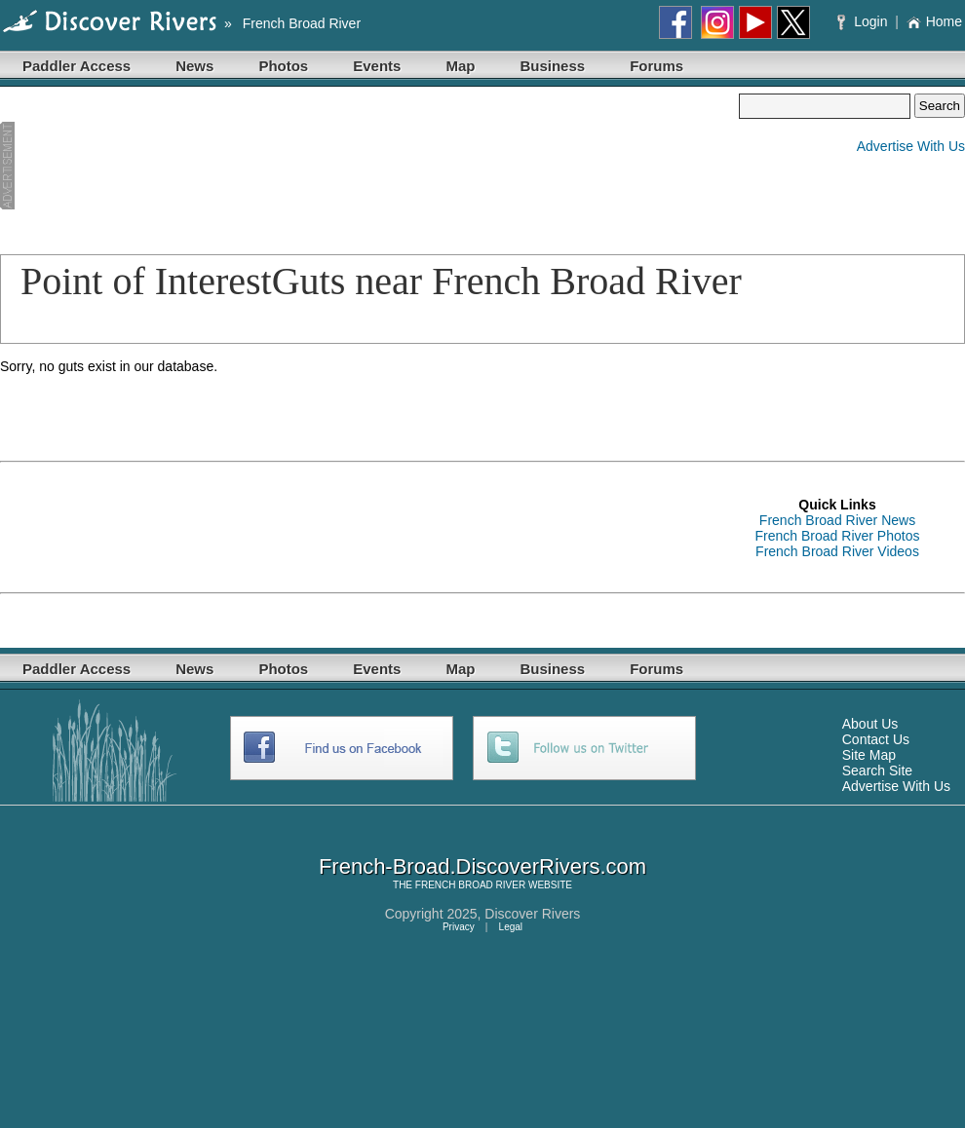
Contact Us (875, 739)
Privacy (459, 926)
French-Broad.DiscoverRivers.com (482, 866)
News (194, 65)
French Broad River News (837, 520)
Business (552, 65)
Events (377, 65)
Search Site (877, 770)
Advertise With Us (911, 146)
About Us (870, 724)
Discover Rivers (532, 913)
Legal (510, 926)
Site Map (869, 755)
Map (460, 65)
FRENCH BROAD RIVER (470, 885)
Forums (656, 65)
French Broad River (302, 23)
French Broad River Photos (837, 536)
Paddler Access (76, 65)
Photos (283, 65)
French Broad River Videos (837, 551)
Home (934, 21)
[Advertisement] (104, 167)
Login (864, 21)
